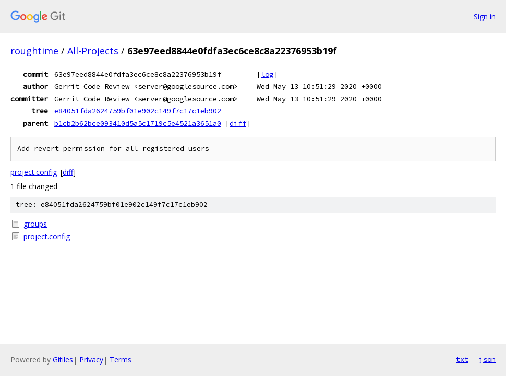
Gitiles (63, 360)
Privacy (91, 360)
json (487, 359)
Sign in (485, 16)
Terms (120, 360)
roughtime (34, 50)
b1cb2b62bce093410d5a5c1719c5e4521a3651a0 (137, 123)
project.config (33, 172)
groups (35, 224)
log (267, 74)
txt (462, 359)
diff (238, 123)
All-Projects (92, 50)
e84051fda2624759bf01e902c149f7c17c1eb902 (137, 110)
